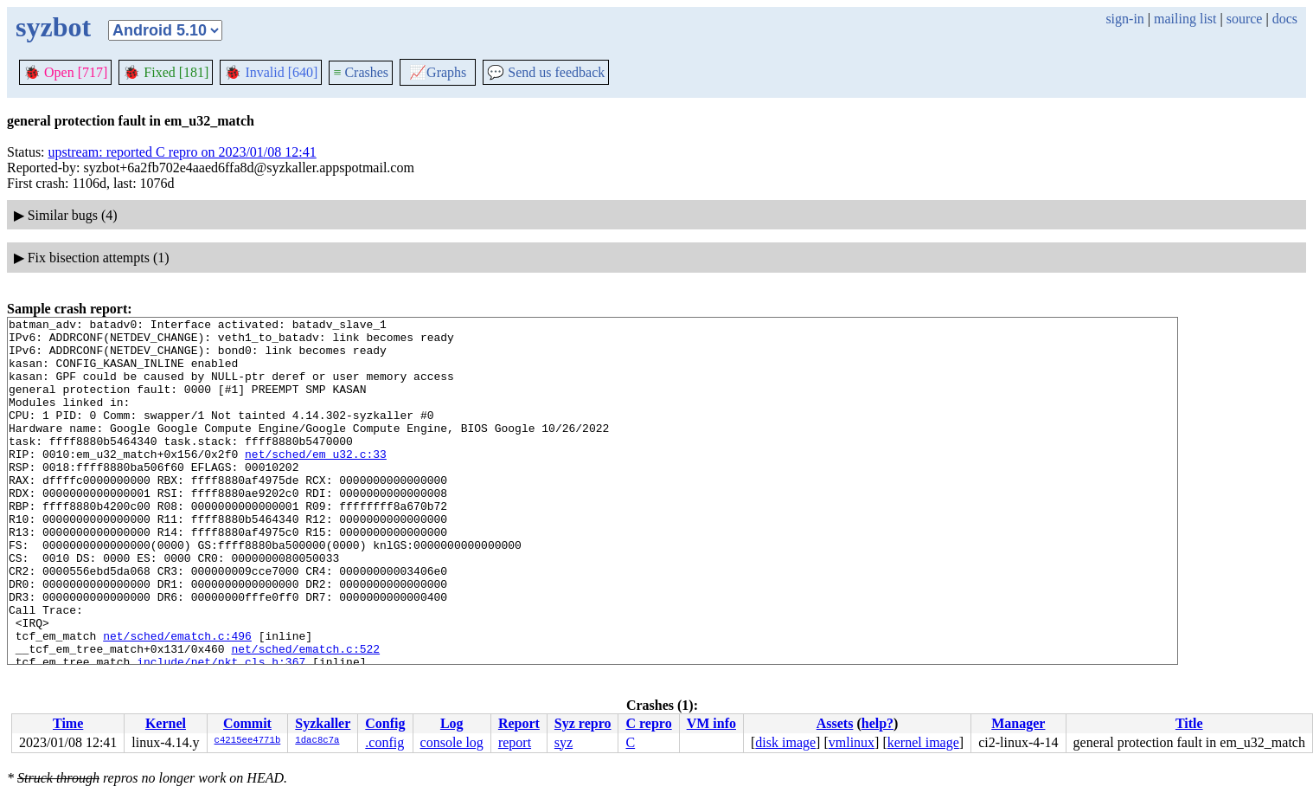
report (514, 742)
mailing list (1185, 18)
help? (877, 723)
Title (1189, 723)
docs (1284, 18)
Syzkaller (322, 723)
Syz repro (583, 723)
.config (384, 742)
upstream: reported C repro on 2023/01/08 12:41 (182, 152)
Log (452, 723)
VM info (711, 723)
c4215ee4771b (248, 741)
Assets (835, 723)
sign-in (1124, 18)
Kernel (165, 723)
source (1245, 18)
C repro (648, 723)
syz (563, 742)
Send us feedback (546, 72)
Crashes (360, 72)
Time (68, 723)
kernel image (923, 742)
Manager (1018, 723)
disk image (785, 742)
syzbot (53, 26)
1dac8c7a (317, 741)
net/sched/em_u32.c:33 (316, 482)
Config (385, 723)
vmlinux (851, 742)
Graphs (437, 72)
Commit (247, 723)
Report (519, 723)
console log (452, 742)
